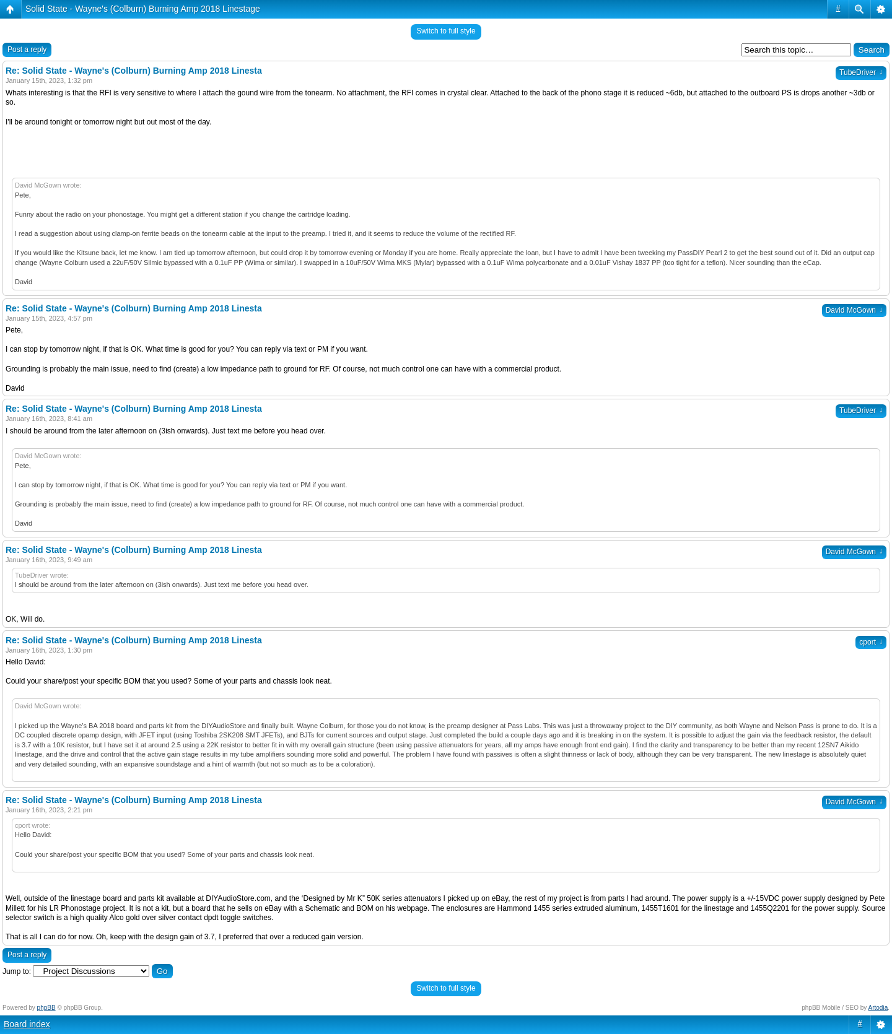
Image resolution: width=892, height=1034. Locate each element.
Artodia (878, 1007)
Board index (27, 1024)
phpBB (46, 1007)
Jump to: (16, 971)
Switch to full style (445, 31)
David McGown (854, 310)
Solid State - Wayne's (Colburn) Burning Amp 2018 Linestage (142, 9)
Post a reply (26, 49)
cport (871, 642)
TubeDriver (861, 72)
